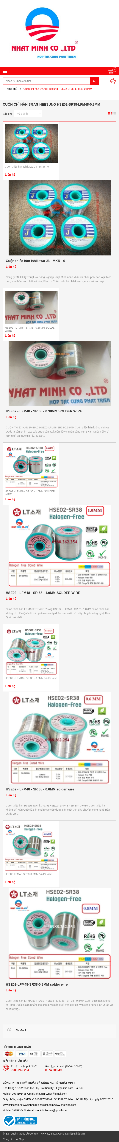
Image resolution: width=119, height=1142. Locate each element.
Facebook (21, 1030)
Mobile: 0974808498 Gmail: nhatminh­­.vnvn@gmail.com (35, 1093)
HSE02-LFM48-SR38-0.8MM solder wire (28, 874)
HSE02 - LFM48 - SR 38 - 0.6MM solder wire (31, 678)
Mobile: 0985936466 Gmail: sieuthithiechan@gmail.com (35, 1110)
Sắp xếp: (8, 113)
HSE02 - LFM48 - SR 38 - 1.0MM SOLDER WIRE (43, 593)
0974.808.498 (54, 1070)
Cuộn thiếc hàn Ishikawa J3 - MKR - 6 (27, 166)
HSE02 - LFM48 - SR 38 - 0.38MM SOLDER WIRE (44, 411)
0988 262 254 (20, 1070)
